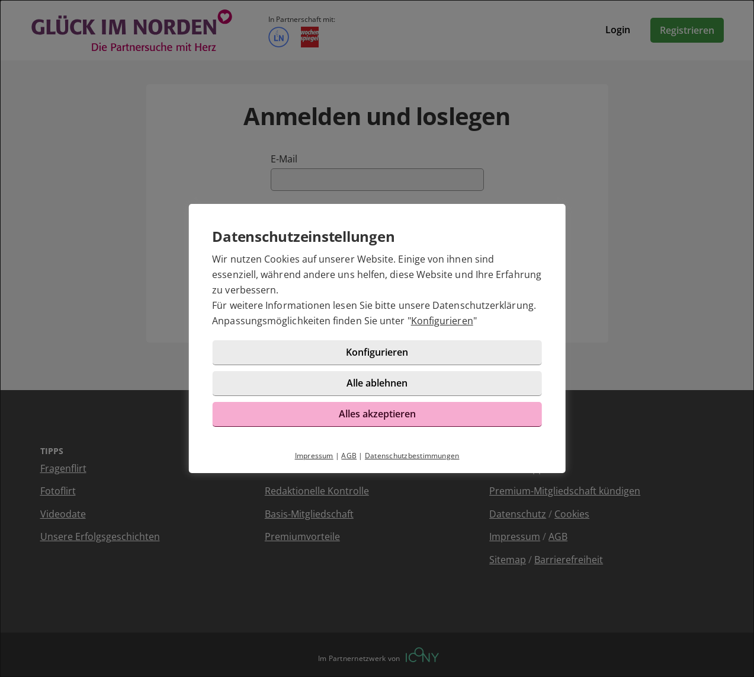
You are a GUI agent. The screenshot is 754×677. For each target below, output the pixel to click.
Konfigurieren (442, 320)
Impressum (314, 456)
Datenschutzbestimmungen (412, 456)
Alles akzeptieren (377, 413)
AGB (349, 456)
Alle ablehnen (377, 382)
